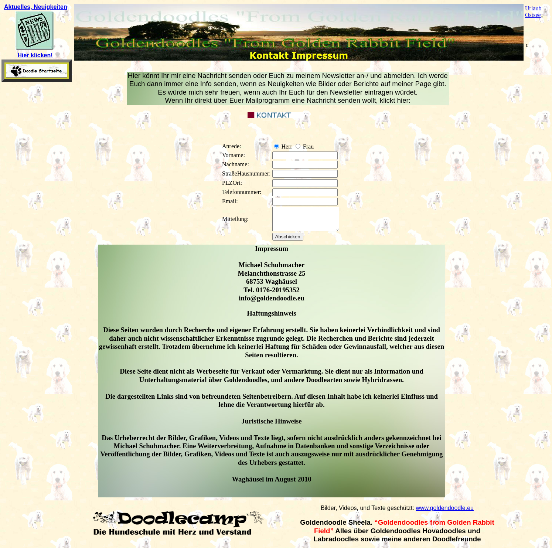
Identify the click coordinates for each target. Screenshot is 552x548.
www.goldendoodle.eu (445, 512)
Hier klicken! (34, 55)
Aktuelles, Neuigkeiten (35, 7)
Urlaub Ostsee (533, 11)
